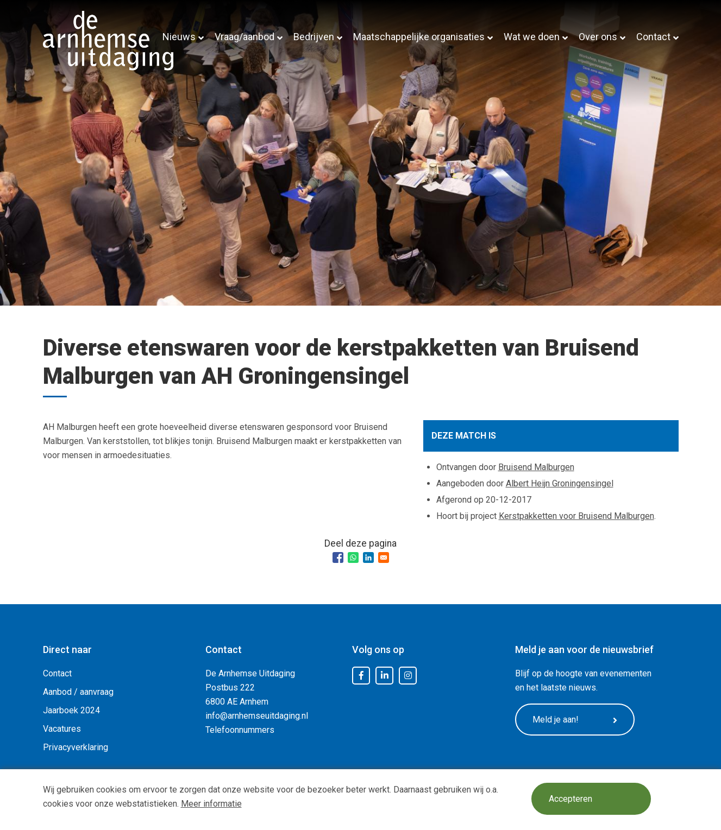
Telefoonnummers (239, 730)
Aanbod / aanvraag (78, 692)
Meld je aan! (574, 720)
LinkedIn (384, 675)
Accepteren (570, 799)
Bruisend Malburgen (536, 467)
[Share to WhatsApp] (353, 557)
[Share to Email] (383, 557)
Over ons (598, 36)
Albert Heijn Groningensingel (559, 483)
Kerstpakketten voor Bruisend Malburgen (576, 516)
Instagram (408, 675)
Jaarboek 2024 (71, 710)
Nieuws (179, 36)
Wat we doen (532, 36)
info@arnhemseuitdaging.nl (256, 716)
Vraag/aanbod (244, 36)
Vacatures (62, 729)
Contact (653, 36)
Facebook (361, 675)
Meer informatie (211, 804)
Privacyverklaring (75, 747)
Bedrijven (313, 36)
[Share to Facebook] (338, 557)
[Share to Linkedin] (368, 557)
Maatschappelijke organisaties (419, 36)
